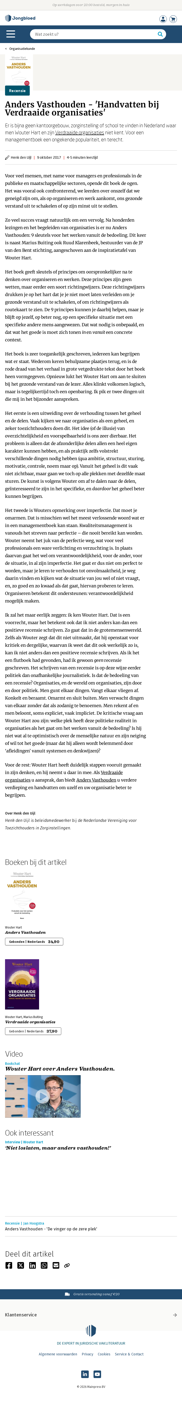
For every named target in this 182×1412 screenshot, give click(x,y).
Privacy (87, 1354)
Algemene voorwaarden (58, 1354)
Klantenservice (91, 1315)
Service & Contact (129, 1354)
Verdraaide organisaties (79, 132)
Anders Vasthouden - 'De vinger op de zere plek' (51, 1229)
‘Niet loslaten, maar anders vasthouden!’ (58, 1148)
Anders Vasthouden (96, 780)
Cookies (104, 1354)
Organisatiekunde (22, 49)
